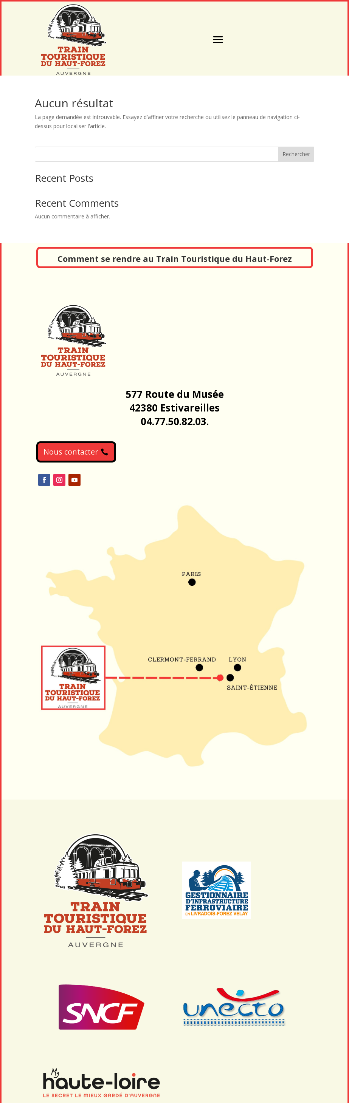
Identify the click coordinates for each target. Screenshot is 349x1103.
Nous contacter (70, 452)
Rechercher (296, 154)
